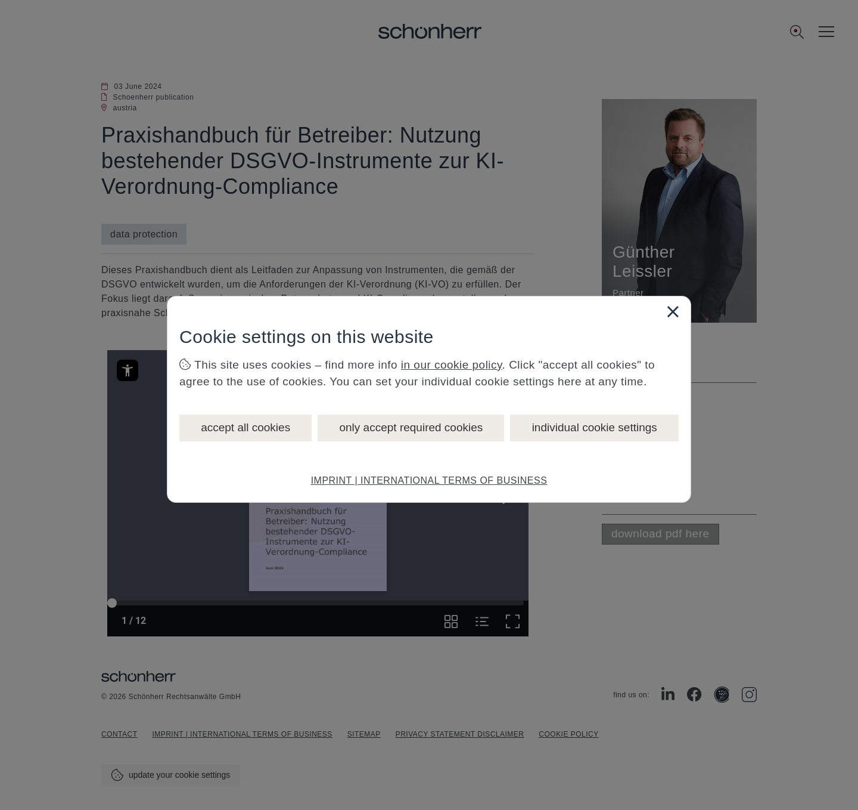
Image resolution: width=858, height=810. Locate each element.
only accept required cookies (411, 427)
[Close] (673, 311)
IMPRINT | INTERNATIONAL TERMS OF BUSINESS (429, 480)
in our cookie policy (451, 364)
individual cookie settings (594, 427)
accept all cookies (245, 427)
